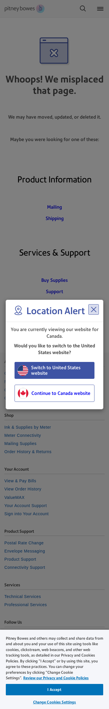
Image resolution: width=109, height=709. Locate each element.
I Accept (54, 689)
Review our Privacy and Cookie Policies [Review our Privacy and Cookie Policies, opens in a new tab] (56, 678)
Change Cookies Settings (54, 702)
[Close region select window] (93, 309)
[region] (54, 669)
